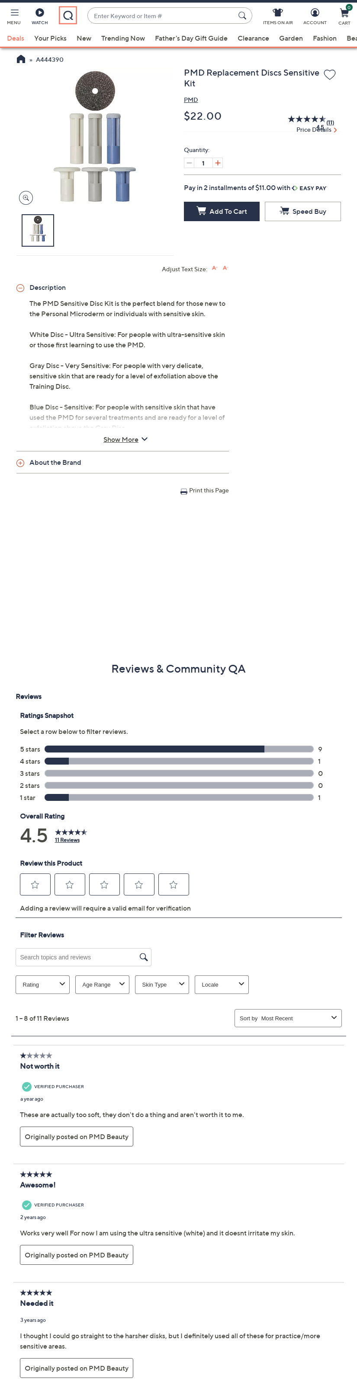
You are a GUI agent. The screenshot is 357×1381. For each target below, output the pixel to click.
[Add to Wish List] (330, 75)
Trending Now (123, 38)
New (84, 38)
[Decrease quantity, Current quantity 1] (189, 163)
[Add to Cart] (222, 211)
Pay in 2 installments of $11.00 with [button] (255, 187)
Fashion (325, 38)
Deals (15, 38)
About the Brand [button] (55, 462)
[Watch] (40, 18)
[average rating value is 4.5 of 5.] (302, 122)
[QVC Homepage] (21, 60)
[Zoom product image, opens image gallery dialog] (24, 198)
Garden (291, 38)
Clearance (253, 38)
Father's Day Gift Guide (191, 38)
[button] (14, 18)
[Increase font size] (215, 268)
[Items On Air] (278, 18)
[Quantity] (203, 163)
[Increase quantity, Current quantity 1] (217, 163)
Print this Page (209, 490)
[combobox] (161, 16)
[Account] (315, 18)
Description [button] (47, 287)
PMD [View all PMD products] (191, 99)
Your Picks (50, 38)
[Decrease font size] (225, 268)
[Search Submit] (243, 15)
